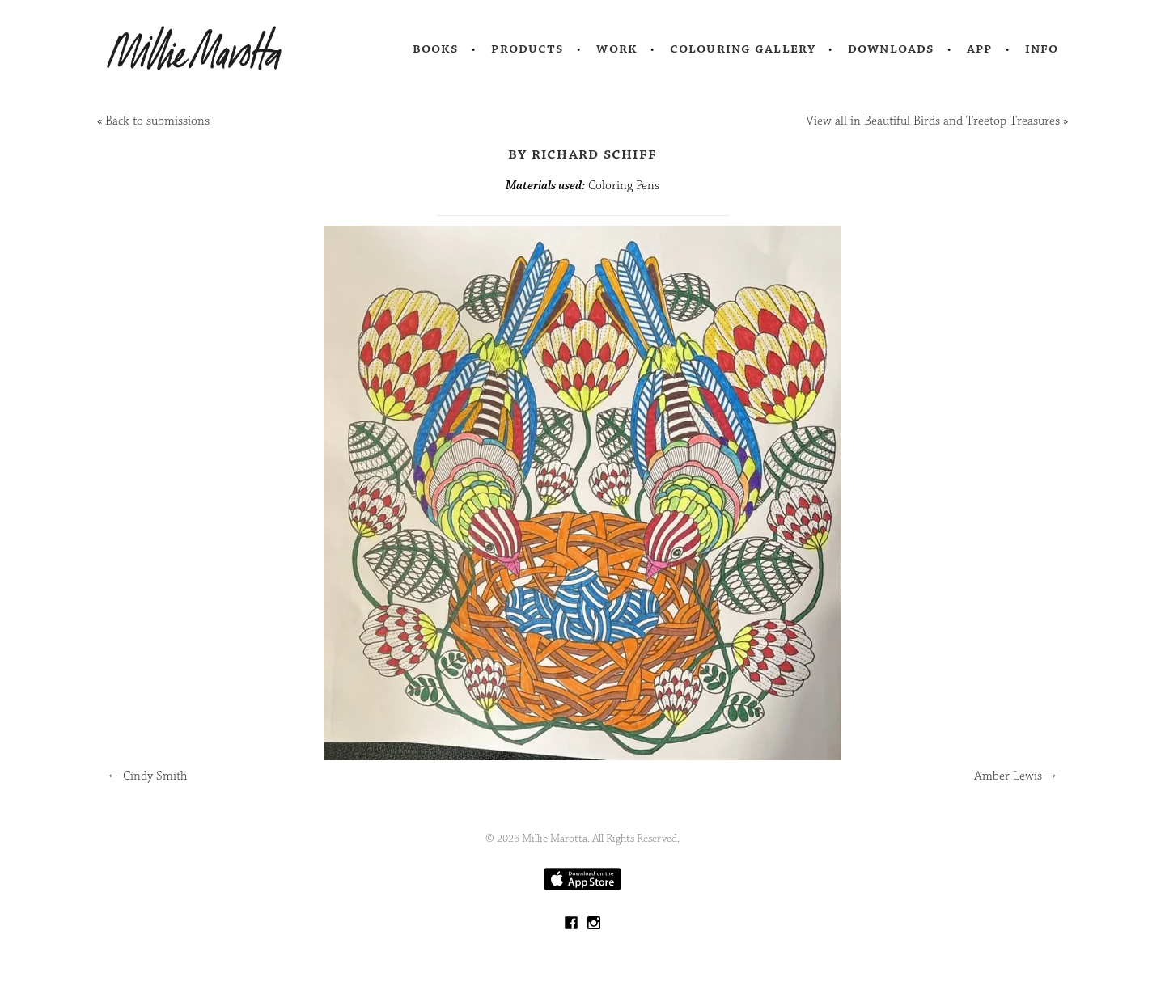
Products (527, 48)
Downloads (891, 48)
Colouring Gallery (743, 48)
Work (617, 48)
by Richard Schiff (582, 153)
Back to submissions (157, 121)
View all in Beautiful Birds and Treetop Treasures (933, 121)
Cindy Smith (147, 776)
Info (1042, 48)
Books (436, 48)
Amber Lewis (1016, 776)
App (979, 48)
